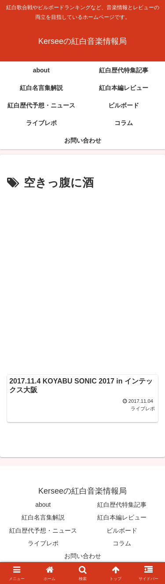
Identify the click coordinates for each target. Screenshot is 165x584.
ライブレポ (43, 543)
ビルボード (121, 530)
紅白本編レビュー (122, 517)
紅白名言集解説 (43, 517)
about (43, 504)
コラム (122, 543)
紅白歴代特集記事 (122, 504)
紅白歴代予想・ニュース (43, 530)
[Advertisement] (82, 279)
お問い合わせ (82, 555)
